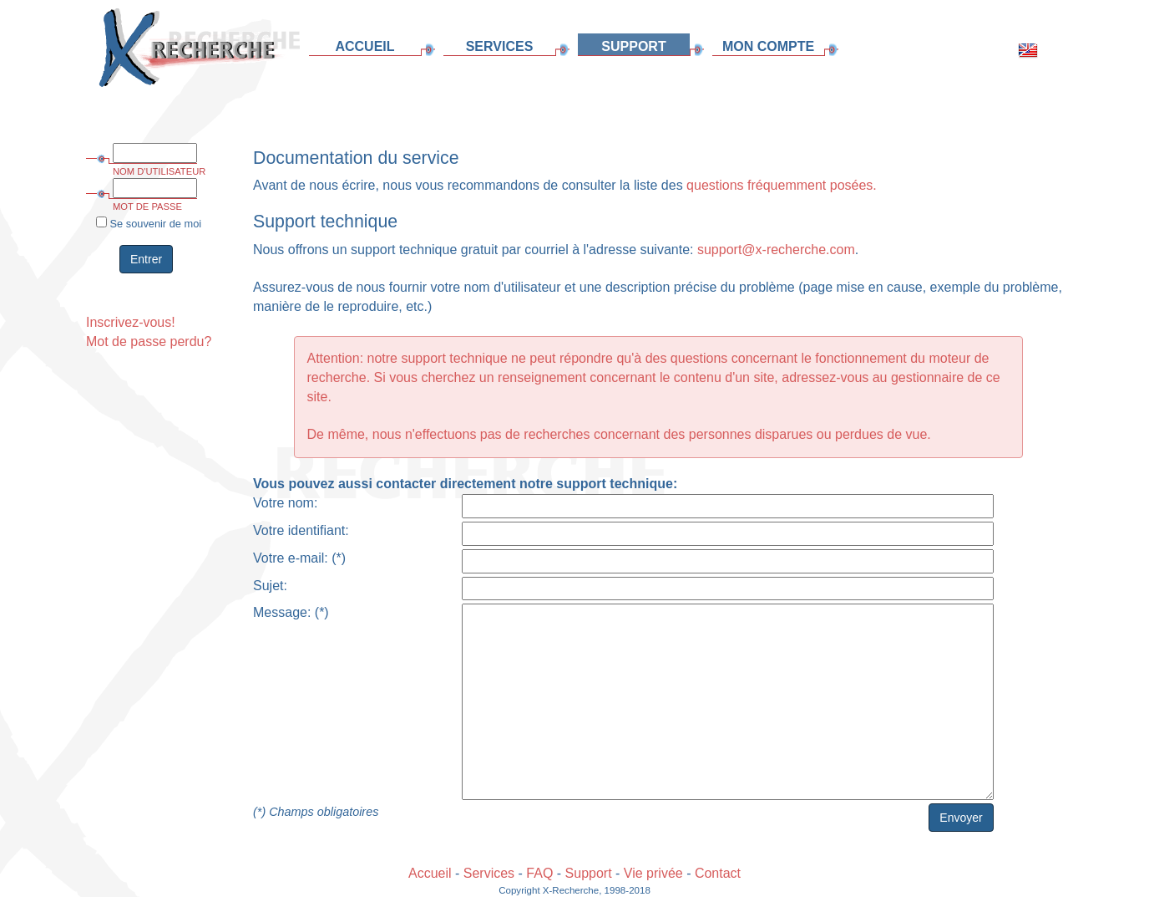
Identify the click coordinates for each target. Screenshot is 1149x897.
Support (588, 873)
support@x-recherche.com (776, 249)
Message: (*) (291, 612)
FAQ (539, 873)
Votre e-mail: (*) (299, 558)
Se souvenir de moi (148, 223)
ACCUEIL (364, 46)
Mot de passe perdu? (148, 341)
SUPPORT (633, 46)
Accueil (430, 873)
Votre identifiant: (301, 530)
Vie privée (653, 873)
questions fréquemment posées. (781, 185)
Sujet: (270, 585)
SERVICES (500, 46)
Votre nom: (285, 503)
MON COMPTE (768, 46)
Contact (718, 873)
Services (488, 873)
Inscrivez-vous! (130, 322)
